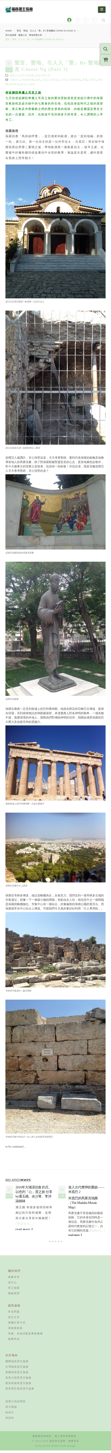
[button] (49, 1244)
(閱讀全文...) (25, 1223)
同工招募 (14, 1290)
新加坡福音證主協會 (18, 1385)
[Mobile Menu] (102, 9)
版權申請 (14, 1341)
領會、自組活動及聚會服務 (25, 1336)
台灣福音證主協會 (17, 1369)
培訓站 (9, 1420)
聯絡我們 (14, 1296)
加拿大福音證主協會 (18, 1380)
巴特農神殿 (74, 79)
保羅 (37, 79)
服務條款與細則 (41, 1438)
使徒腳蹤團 (27, 79)
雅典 (32, 84)
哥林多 (54, 79)
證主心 (12, 1285)
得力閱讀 (11, 1409)
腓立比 (24, 84)
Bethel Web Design (63, 1448)
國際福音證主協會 (17, 1364)
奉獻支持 (14, 1279)
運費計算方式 (17, 1325)
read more (24, 1229)
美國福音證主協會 (17, 1374)
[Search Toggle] (104, 20)
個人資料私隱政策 (65, 1438)
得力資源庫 (27, 75)
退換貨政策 (15, 1330)
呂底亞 (45, 79)
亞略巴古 (15, 79)
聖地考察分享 (42, 75)
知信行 (9, 1415)
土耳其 (63, 79)
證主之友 (14, 1319)
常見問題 (14, 1314)
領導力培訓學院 (15, 1404)
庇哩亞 (92, 79)
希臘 (84, 79)
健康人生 (15, 75)
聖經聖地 (14, 84)
